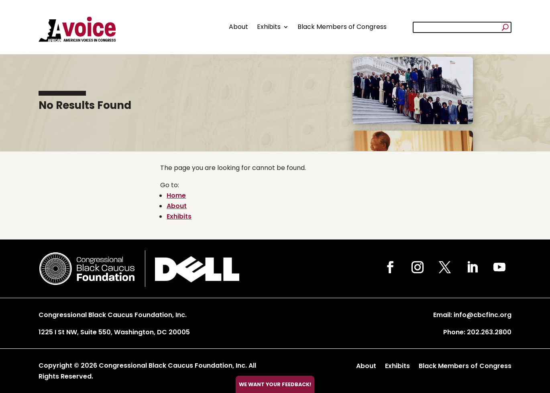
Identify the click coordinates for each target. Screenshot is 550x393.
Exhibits (269, 26)
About (238, 26)
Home (176, 195)
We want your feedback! (275, 384)
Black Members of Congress (342, 26)
